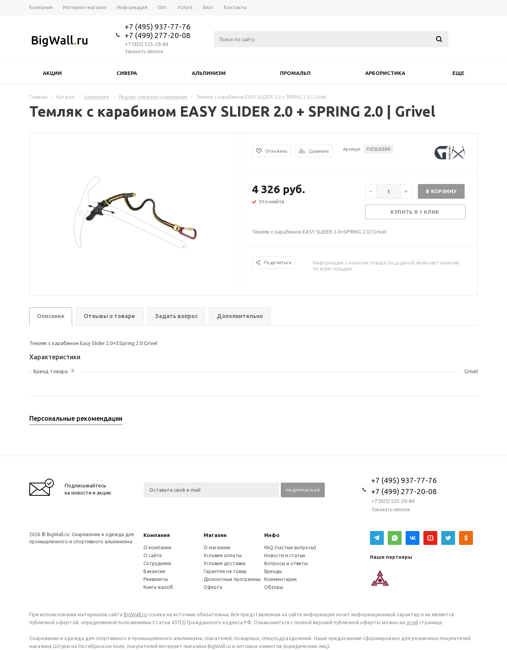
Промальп (295, 73)
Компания (156, 535)
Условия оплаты (223, 555)
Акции (52, 73)
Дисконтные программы (232, 579)
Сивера (126, 73)
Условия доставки (225, 563)
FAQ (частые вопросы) (290, 547)
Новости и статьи (284, 555)
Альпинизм (209, 73)
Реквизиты (155, 579)
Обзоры (273, 587)
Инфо (272, 535)
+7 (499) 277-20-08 (158, 35)
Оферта (213, 587)
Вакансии (154, 571)
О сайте (152, 555)
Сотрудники (157, 563)
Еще (462, 73)
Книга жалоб (158, 587)
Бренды (273, 571)
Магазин (215, 535)
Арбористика (385, 73)
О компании (157, 547)
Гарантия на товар (225, 571)
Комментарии (280, 579)
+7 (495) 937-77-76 (158, 26)
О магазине (217, 547)
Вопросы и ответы (286, 563)
